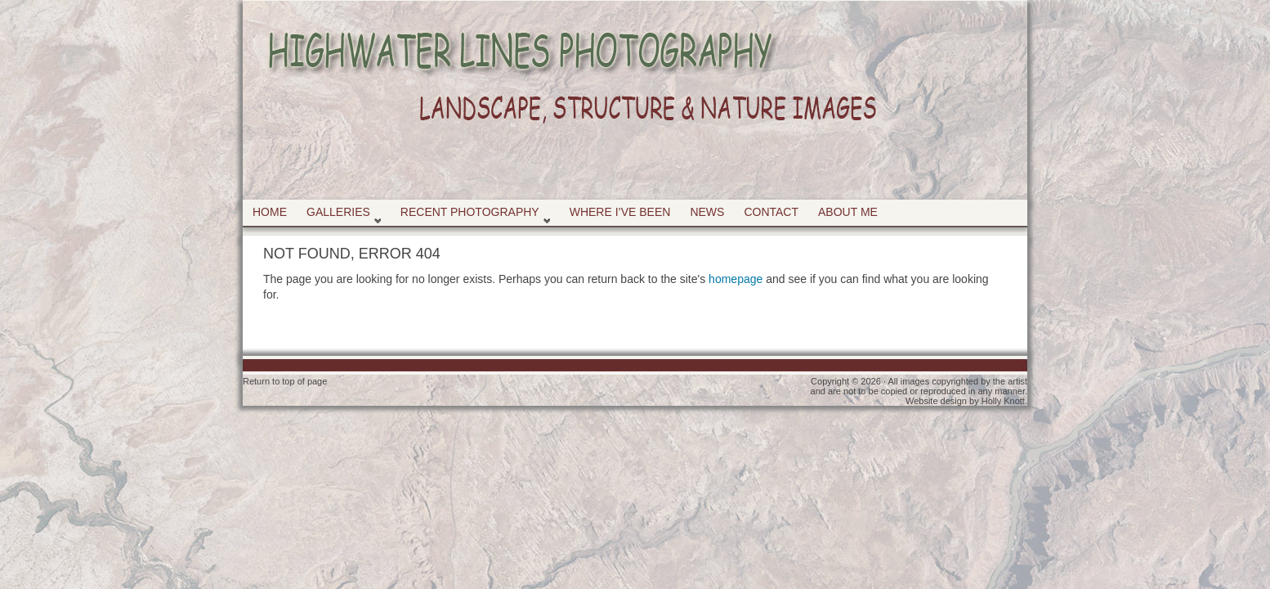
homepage (735, 279)
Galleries (340, 215)
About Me (848, 211)
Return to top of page (285, 381)
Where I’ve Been (620, 211)
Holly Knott (1003, 401)
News (707, 211)
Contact (771, 211)
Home (270, 211)
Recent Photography (472, 215)
